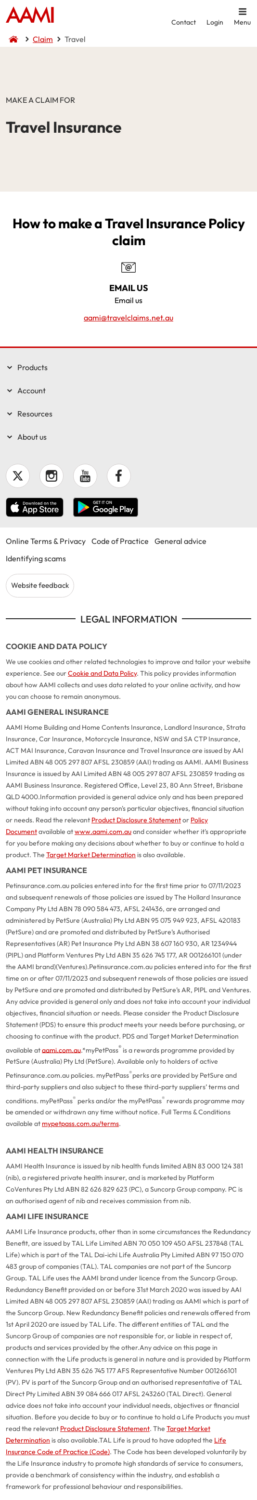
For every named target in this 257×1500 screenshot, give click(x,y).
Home (30, 15)
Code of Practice (120, 541)
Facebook (119, 476)
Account (31, 390)
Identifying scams (36, 558)
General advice (180, 541)
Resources (34, 413)
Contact (183, 22)
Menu (242, 22)
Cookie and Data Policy (102, 673)
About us (32, 437)
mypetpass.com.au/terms (80, 1123)
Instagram (51, 476)
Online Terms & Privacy (46, 541)
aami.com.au (61, 1049)
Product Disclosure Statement (136, 820)
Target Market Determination (91, 854)
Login (214, 22)
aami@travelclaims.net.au (128, 317)
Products (32, 367)
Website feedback (40, 585)
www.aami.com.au (103, 831)
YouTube (85, 476)
